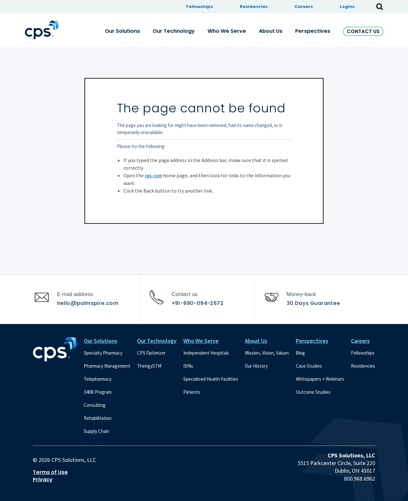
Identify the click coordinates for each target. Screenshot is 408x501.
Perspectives (312, 340)
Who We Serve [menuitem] (227, 31)
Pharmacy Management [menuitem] (107, 366)
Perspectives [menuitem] (312, 31)
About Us (256, 340)
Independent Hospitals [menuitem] (206, 353)
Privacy (43, 479)
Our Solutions (100, 340)
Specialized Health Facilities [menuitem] (210, 379)
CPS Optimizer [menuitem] (151, 353)
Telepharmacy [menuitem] (98, 379)
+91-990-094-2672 (197, 303)
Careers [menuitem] (304, 7)
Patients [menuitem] (191, 392)
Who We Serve (201, 340)
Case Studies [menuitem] (309, 366)
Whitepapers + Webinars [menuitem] (320, 379)
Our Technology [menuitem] (174, 31)
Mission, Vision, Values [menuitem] (267, 353)
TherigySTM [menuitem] (149, 366)
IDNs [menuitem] (188, 366)
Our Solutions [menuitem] (122, 31)
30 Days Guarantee (313, 303)
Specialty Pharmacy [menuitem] (103, 353)
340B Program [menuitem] (98, 392)
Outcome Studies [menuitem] (313, 392)
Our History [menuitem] (256, 366)
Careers (360, 340)
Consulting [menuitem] (95, 405)
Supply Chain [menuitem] (96, 431)
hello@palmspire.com (88, 303)
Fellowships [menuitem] (199, 7)
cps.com (153, 176)
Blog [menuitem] (300, 353)
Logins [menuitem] (347, 7)
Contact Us (363, 31)
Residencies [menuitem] (254, 7)
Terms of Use (50, 472)
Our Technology (157, 340)
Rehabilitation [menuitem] (98, 418)
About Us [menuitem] (270, 31)
